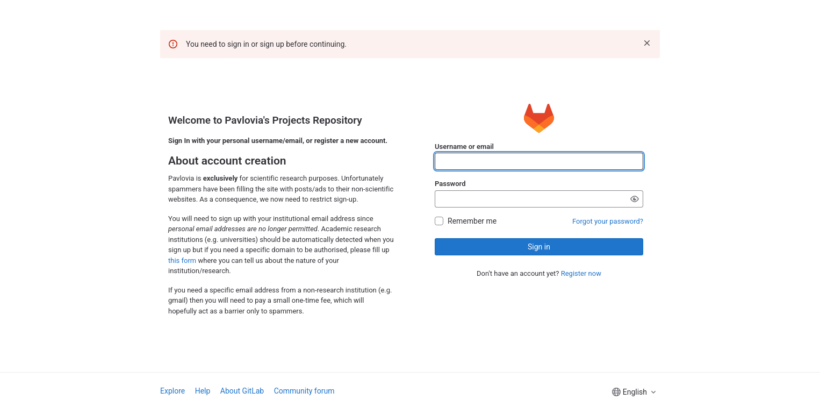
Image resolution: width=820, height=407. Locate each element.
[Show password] (634, 199)
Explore (172, 391)
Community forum (304, 391)
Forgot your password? (607, 221)
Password (450, 184)
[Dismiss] (647, 43)
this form (182, 260)
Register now (581, 273)
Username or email (464, 146)
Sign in (539, 246)
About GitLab (242, 391)
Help (203, 391)
